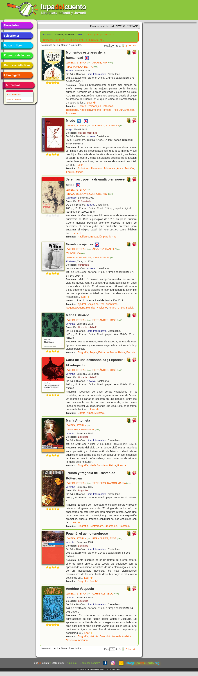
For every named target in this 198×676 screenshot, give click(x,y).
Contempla (83, 265)
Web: (81, 34)
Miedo (79, 172)
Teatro (90, 204)
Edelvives (71, 261)
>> (130, 45)
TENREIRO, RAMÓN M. (83, 429)
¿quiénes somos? (90, 663)
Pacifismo (83, 236)
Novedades (17, 25)
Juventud (70, 324)
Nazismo (102, 307)
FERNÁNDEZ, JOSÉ (107, 320)
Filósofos (123, 526)
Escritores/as (14, 94)
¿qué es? (72, 663)
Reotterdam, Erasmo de (103, 526)
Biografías (83, 437)
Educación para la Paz (103, 236)
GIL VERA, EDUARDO (108, 125)
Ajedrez (82, 304)
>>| (134, 45)
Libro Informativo (96, 74)
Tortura (112, 307)
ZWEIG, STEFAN (78, 62)
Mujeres (99, 412)
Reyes (93, 352)
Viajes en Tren (96, 304)
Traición (129, 168)
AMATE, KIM (103, 62)
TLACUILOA (76, 253)
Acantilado (71, 198)
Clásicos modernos (87, 133)
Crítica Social (125, 307)
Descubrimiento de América (115, 636)
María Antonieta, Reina (102, 465)
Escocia (130, 352)
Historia (82, 106)
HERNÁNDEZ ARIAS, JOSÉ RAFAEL (90, 257)
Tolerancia (110, 168)
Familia (70, 172)
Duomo (69, 70)
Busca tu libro (17, 45)
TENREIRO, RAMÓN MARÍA (112, 483)
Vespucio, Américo (76, 640)
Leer (91, 102)
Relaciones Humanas (90, 168)
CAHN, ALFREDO (106, 593)
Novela (91, 136)
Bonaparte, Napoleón (78, 109)
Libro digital (17, 75)
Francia (121, 465)
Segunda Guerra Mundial (80, 307)
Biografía (83, 352)
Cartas (81, 412)
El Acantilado (84, 201)
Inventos (71, 113)
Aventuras (112, 304)
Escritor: (47, 34)
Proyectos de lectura (17, 55)
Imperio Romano (101, 109)
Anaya (69, 129)
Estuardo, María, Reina (111, 352)
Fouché (93, 581)
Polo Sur (118, 109)
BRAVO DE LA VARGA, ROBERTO (89, 193)
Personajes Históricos (100, 106)
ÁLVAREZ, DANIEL (106, 249)
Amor (120, 168)
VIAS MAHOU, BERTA (82, 66)
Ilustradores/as (14, 99)
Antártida (129, 109)
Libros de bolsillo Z (87, 327)
